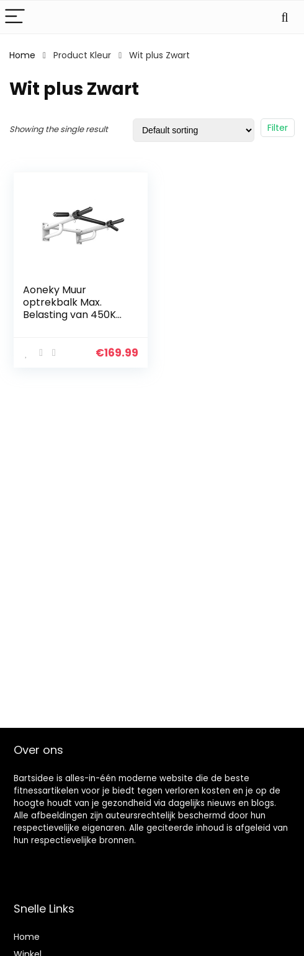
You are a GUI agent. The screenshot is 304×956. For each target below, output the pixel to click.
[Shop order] (193, 130)
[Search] (285, 17)
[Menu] (15, 17)
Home (22, 55)
